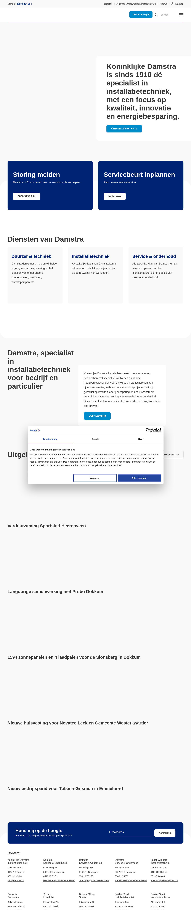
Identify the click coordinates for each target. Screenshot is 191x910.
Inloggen (179, 4)
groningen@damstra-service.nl (94, 880)
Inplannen (114, 196)
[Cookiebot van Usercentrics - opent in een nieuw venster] (148, 430)
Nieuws (163, 4)
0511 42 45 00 (15, 876)
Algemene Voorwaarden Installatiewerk (136, 4)
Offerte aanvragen (141, 14)
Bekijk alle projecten (164, 454)
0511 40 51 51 (50, 876)
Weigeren (95, 478)
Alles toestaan (139, 478)
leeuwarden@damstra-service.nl (59, 880)
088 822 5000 (121, 876)
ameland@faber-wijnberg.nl (164, 880)
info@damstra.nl (16, 880)
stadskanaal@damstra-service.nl (131, 880)
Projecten (107, 4)
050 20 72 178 (86, 876)
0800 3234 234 (26, 196)
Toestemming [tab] (50, 439)
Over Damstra (97, 415)
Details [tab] (95, 439)
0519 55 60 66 (158, 876)
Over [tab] (140, 439)
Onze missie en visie (124, 128)
